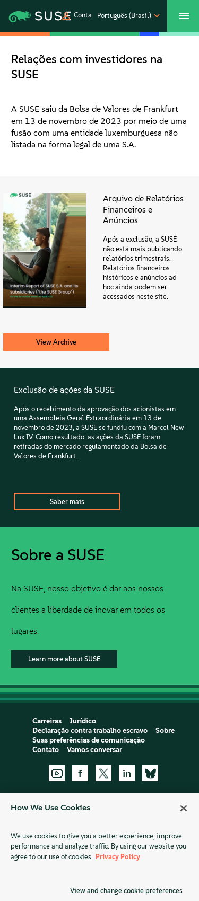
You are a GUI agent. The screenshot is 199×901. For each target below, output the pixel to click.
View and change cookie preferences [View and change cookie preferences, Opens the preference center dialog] (126, 891)
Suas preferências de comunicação (88, 740)
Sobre (165, 730)
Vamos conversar (94, 749)
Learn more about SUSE (64, 659)
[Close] (183, 808)
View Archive (56, 342)
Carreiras (47, 721)
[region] (99, 847)
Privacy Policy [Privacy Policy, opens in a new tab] (118, 857)
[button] (76, 16)
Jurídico (83, 721)
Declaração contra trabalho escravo (90, 730)
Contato (45, 749)
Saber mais (67, 502)
